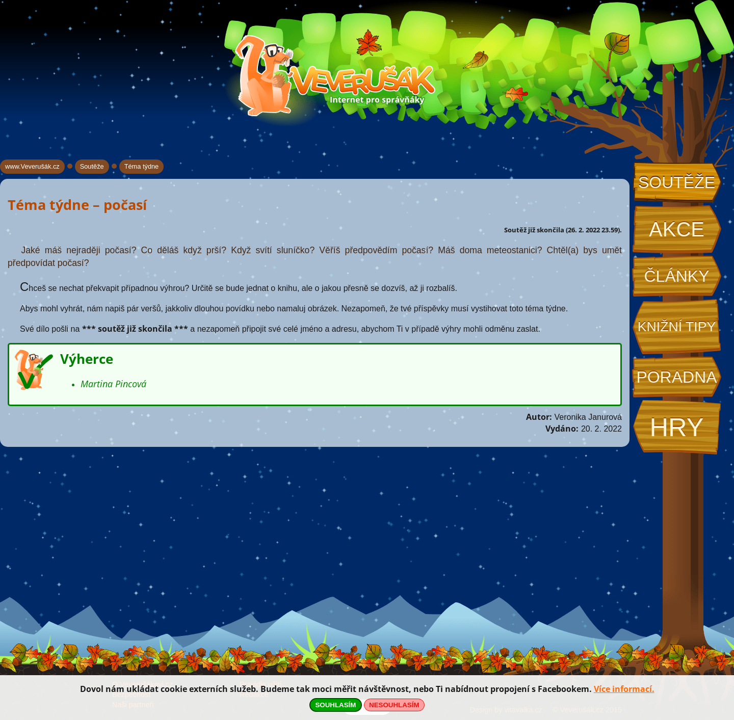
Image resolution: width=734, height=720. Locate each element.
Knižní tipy (677, 326)
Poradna (676, 377)
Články (676, 276)
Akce (676, 229)
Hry (676, 427)
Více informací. (624, 689)
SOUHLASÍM (335, 705)
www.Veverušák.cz (32, 166)
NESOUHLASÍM (394, 705)
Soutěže (676, 182)
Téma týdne (141, 166)
